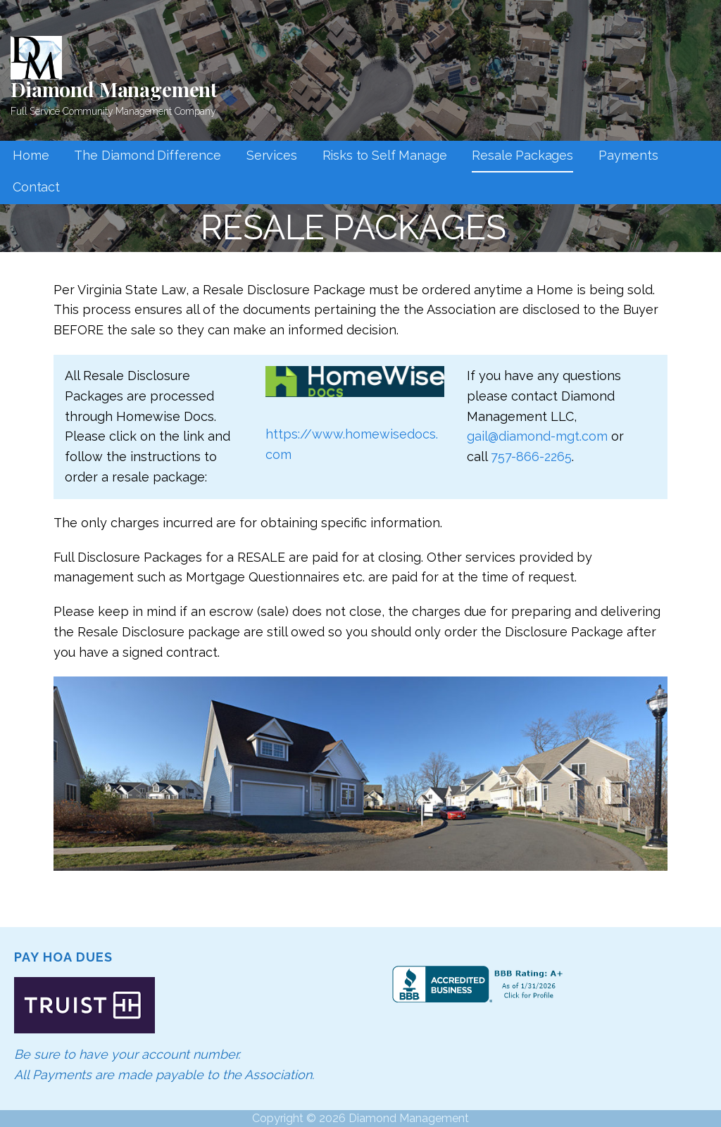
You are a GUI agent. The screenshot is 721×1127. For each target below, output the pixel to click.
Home (31, 155)
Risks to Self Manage (384, 155)
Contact (36, 187)
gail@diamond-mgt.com (537, 436)
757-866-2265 (531, 456)
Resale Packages (522, 155)
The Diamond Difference (147, 155)
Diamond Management (114, 89)
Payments (628, 155)
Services (271, 155)
